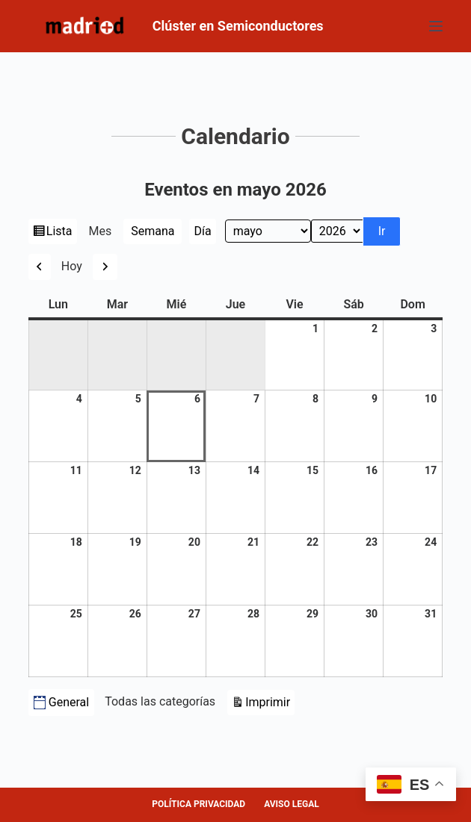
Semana (152, 231)
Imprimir (270, 700)
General (61, 702)
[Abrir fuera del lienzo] (436, 26)
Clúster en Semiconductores (238, 26)
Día (202, 231)
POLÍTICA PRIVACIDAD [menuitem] (198, 804)
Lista (61, 233)
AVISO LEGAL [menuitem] (291, 804)
